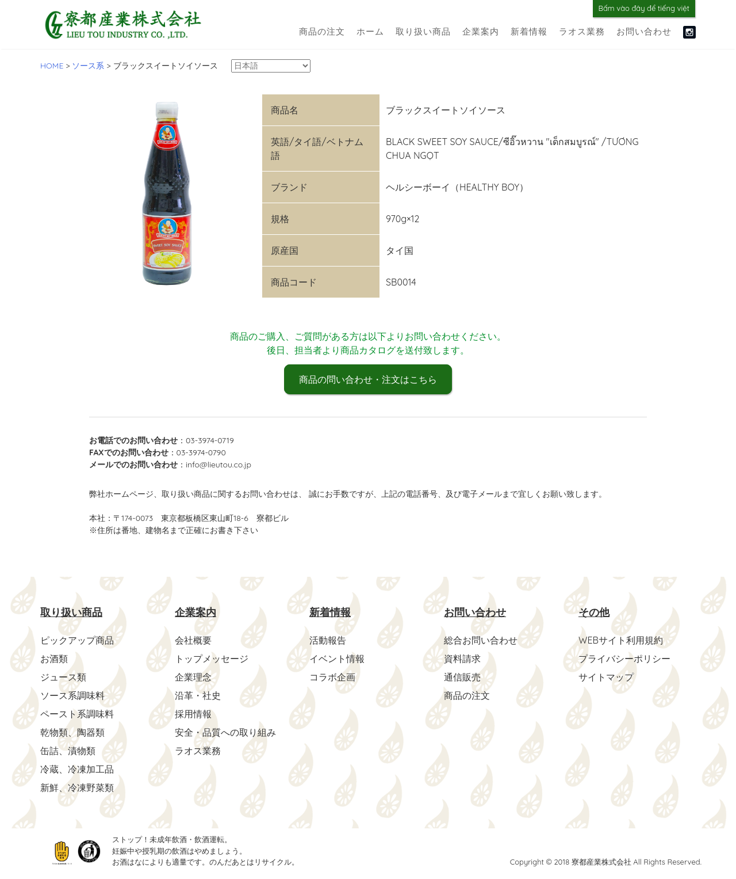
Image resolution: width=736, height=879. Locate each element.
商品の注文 (322, 31)
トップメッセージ (211, 658)
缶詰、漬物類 (67, 750)
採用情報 (193, 714)
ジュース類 (63, 677)
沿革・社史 (198, 695)
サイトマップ (606, 677)
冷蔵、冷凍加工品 (77, 769)
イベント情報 (337, 658)
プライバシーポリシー (624, 658)
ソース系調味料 (72, 695)
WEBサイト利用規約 (620, 640)
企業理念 (193, 677)
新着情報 (529, 31)
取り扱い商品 (423, 31)
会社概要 (193, 640)
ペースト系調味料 (77, 714)
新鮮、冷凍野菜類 (77, 787)
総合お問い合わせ (481, 640)
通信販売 (462, 677)
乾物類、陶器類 (72, 732)
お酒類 (54, 658)
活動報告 (327, 640)
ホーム (370, 31)
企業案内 (480, 31)
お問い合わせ (644, 31)
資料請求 (462, 658)
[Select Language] (270, 66)
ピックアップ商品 (77, 640)
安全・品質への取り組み (225, 732)
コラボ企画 (332, 677)
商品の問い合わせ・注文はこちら (368, 379)
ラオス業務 (582, 31)
